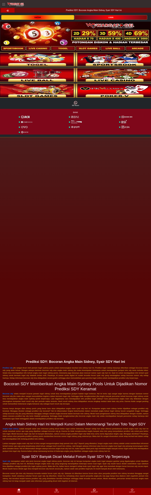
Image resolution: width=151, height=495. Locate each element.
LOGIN (110, 17)
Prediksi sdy (8, 368)
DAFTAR (38, 17)
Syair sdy (6, 461)
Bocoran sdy (8, 394)
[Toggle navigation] (3, 4)
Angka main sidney (10, 429)
